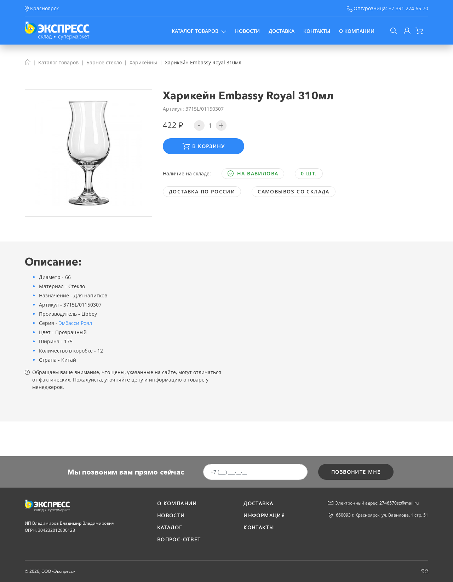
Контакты (316, 31)
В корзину (203, 146)
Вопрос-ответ (179, 539)
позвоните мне (355, 471)
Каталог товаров (199, 31)
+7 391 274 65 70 (408, 8)
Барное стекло (104, 62)
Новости (247, 31)
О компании (356, 31)
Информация (264, 515)
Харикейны (143, 62)
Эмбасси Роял (75, 323)
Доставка (281, 31)
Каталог (169, 527)
